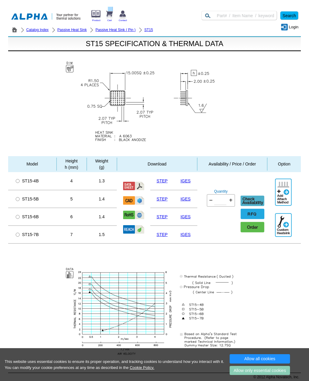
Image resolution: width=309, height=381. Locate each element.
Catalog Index (37, 30)
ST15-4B (27, 180)
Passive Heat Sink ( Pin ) (115, 30)
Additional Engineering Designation (284, 222)
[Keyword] (239, 15)
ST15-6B (27, 216)
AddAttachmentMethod (284, 188)
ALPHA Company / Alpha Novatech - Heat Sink (14, 30)
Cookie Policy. (142, 367)
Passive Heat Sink (72, 30)
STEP (162, 180)
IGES (185, 180)
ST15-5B (27, 199)
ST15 (148, 30)
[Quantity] (220, 200)
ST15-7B (27, 234)
